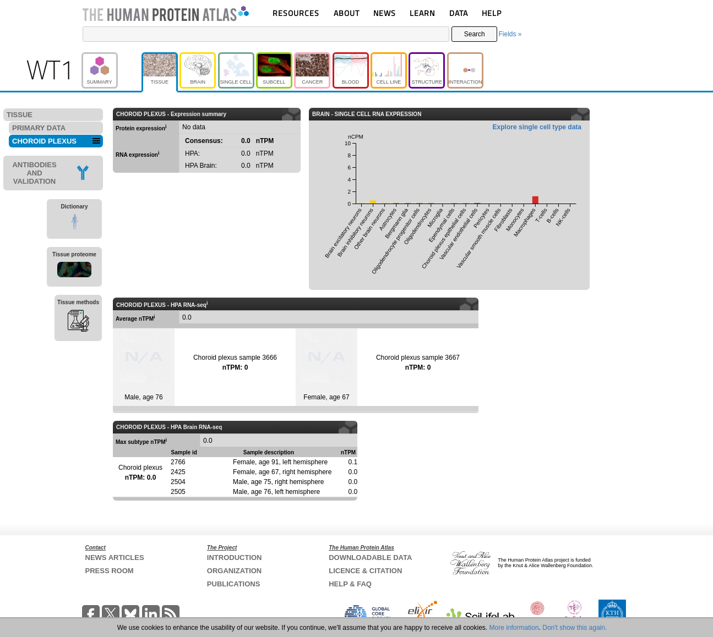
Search (474, 34)
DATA (458, 13)
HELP (492, 13)
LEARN (422, 13)
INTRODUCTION (234, 557)
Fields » (509, 34)
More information (514, 627)
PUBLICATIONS (233, 584)
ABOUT (347, 13)
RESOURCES (296, 13)
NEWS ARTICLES (114, 557)
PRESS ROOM (109, 571)
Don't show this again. (574, 627)
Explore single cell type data (537, 127)
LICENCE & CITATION (365, 571)
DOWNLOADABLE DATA (370, 557)
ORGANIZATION (234, 571)
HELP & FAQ (350, 584)
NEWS (384, 13)
